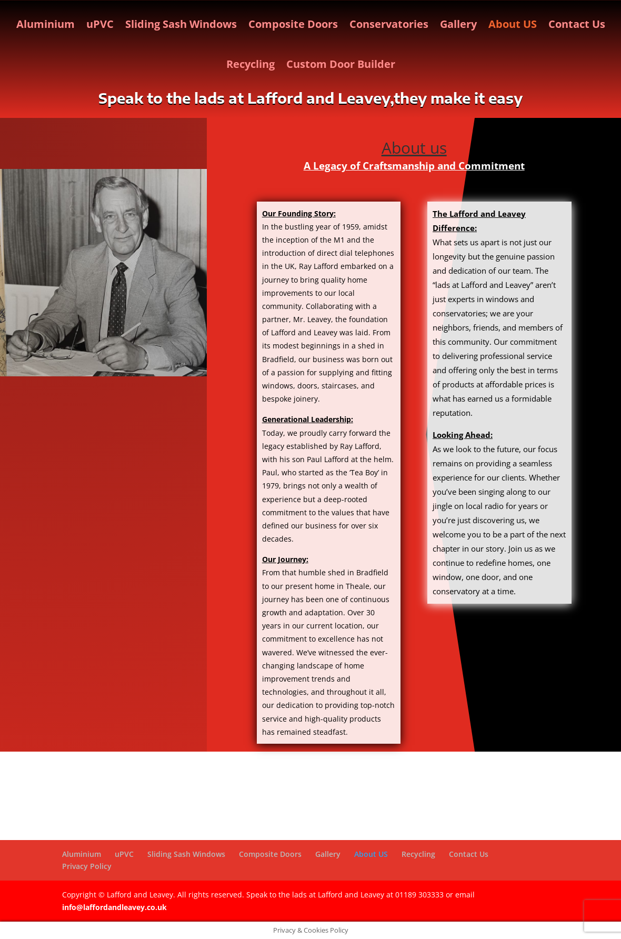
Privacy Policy (87, 866)
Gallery (458, 24)
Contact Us (576, 24)
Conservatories (388, 24)
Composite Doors (293, 24)
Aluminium (45, 24)
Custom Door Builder (340, 64)
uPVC (100, 24)
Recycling (250, 64)
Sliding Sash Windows (181, 24)
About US (512, 24)
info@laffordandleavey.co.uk (114, 907)
